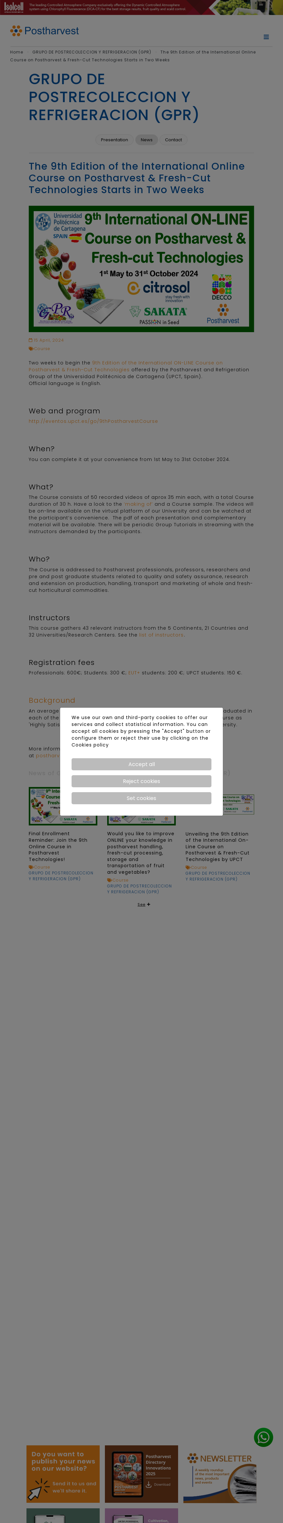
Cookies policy (90, 745)
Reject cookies (141, 781)
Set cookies (141, 798)
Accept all (141, 764)
